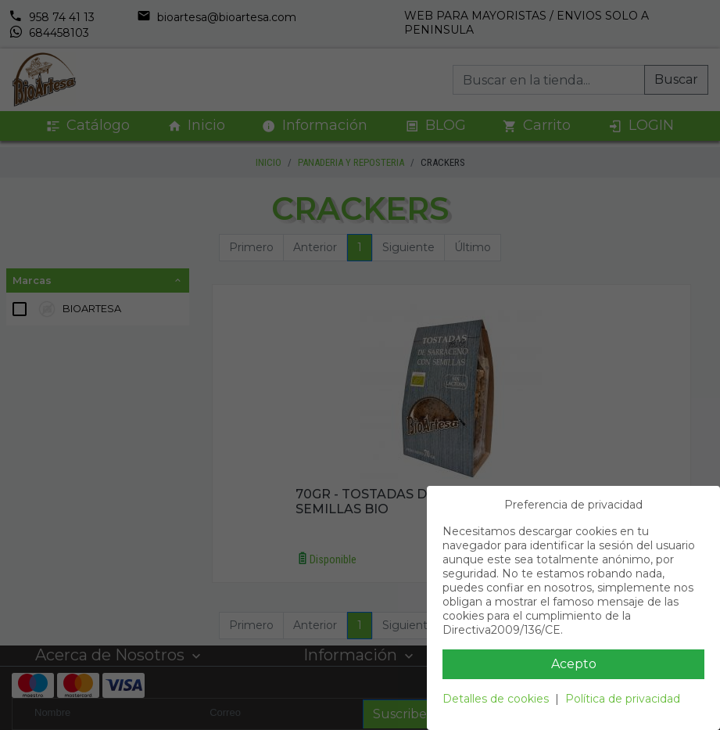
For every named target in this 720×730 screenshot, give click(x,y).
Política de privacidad (622, 699)
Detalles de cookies (495, 699)
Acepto (573, 663)
